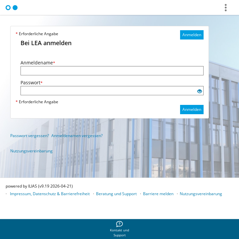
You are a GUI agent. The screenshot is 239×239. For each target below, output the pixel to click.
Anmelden (191, 35)
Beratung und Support (116, 194)
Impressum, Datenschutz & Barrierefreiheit (50, 194)
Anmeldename (38, 62)
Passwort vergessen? (29, 135)
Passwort (32, 82)
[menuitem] (119, 229)
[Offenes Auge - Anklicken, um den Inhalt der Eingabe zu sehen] (199, 91)
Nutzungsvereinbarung (31, 151)
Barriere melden (158, 194)
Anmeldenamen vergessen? (77, 135)
